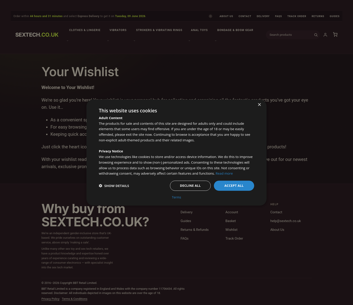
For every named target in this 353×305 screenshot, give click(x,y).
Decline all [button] (190, 185)
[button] (114, 186)
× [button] (259, 104)
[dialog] (176, 152)
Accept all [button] (234, 185)
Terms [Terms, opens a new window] (176, 197)
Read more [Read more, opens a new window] (224, 173)
